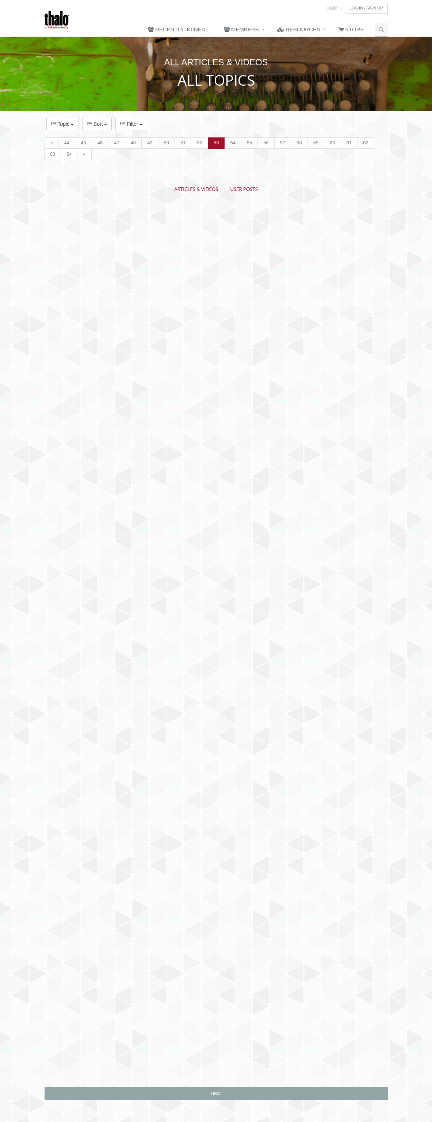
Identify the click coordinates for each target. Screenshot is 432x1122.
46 (100, 142)
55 (249, 142)
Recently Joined (177, 29)
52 (199, 142)
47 (116, 142)
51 (183, 142)
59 (315, 142)
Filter (131, 124)
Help (332, 8)
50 (166, 142)
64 (69, 154)
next (216, 1093)
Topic (62, 124)
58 (299, 142)
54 (232, 142)
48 (133, 142)
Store (351, 29)
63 (52, 154)
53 (216, 142)
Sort (97, 124)
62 (365, 142)
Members (241, 29)
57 (282, 142)
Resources (298, 29)
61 (349, 142)
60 (332, 142)
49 (149, 142)
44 (66, 142)
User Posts (244, 189)
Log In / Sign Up (366, 8)
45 (83, 142)
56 (265, 142)
